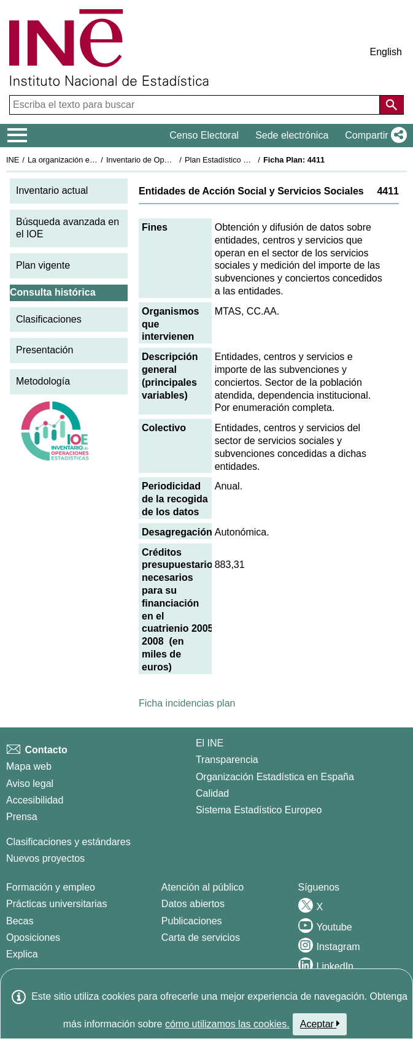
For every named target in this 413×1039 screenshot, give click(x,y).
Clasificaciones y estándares (68, 842)
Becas (19, 921)
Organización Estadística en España (275, 777)
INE (12, 159)
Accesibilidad (34, 800)
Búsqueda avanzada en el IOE (67, 228)
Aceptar (320, 1023)
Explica (22, 954)
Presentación (44, 350)
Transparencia (227, 759)
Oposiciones (33, 937)
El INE (209, 743)
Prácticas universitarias (56, 904)
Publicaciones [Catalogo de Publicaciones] (191, 921)
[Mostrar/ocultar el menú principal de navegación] (17, 136)
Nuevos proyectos (45, 858)
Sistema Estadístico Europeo (259, 810)
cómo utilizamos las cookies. (227, 1024)
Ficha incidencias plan (187, 703)
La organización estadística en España (95, 159)
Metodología (43, 381)
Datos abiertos (193, 904)
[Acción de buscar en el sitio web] (391, 105)
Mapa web (29, 766)
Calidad (212, 793)
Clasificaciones (49, 319)
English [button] (386, 52)
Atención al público (202, 887)
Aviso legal (29, 783)
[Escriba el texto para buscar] (195, 105)
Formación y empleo (50, 887)
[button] (373, 136)
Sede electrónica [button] (291, 135)
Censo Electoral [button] (204, 135)
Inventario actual (52, 190)
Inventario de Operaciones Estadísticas (174, 159)
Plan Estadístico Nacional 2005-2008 (249, 159)
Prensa (21, 816)
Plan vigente (43, 265)
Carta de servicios (200, 937)
